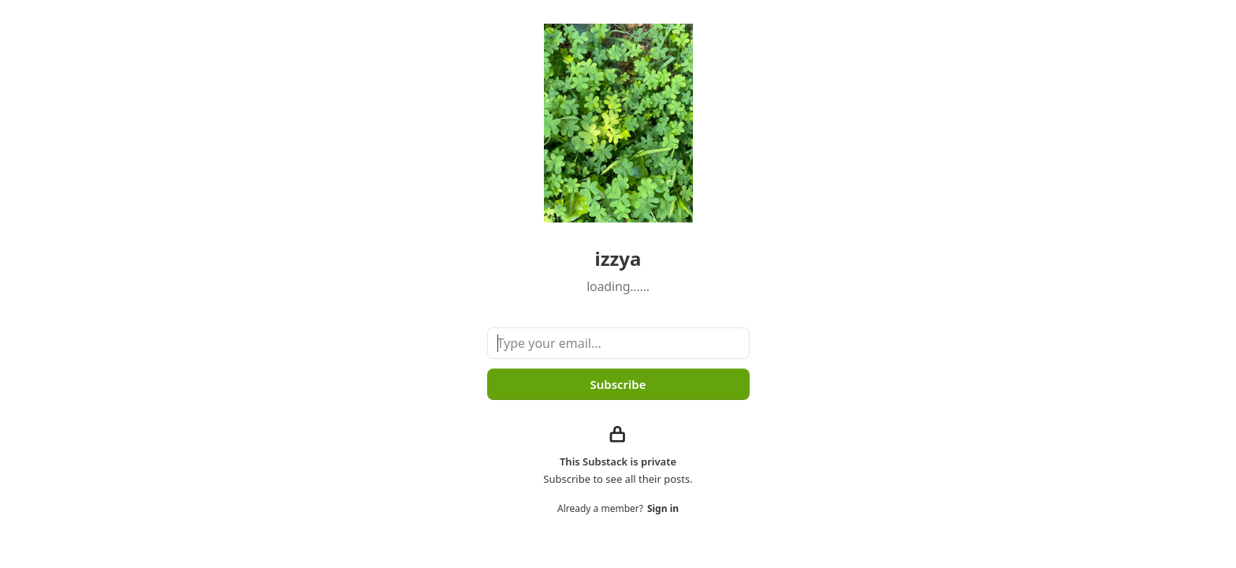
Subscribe (618, 384)
